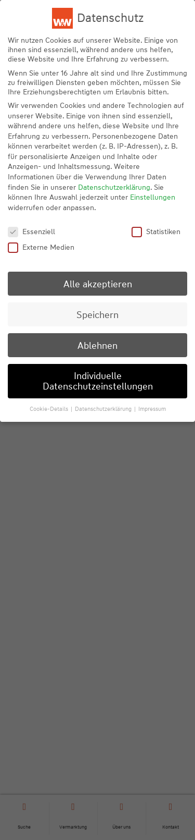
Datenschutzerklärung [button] (104, 408)
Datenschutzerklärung (114, 187)
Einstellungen (152, 197)
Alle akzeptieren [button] (97, 284)
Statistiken (156, 231)
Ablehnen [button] (97, 345)
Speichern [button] (97, 315)
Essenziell (31, 231)
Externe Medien (41, 247)
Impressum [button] (152, 408)
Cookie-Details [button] (50, 408)
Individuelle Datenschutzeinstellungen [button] (98, 381)
